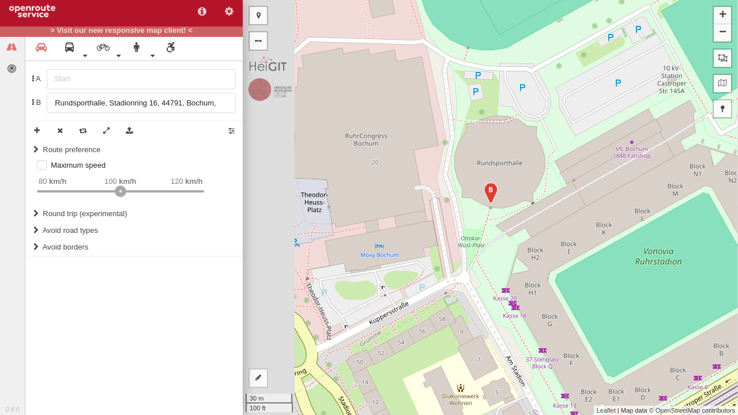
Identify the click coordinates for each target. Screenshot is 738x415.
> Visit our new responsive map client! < (121, 31)
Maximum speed (78, 165)
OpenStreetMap (678, 410)
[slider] (120, 191)
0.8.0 (12, 409)
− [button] (722, 33)
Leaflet (606, 410)
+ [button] (722, 15)
